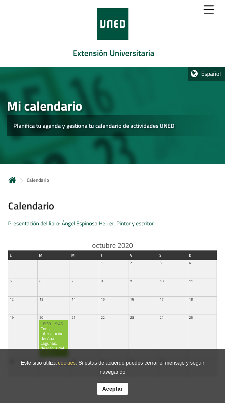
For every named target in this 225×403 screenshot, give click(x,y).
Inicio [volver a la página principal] (12, 180)
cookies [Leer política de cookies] (66, 365)
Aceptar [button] (112, 390)
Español (211, 73)
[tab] (112, 33)
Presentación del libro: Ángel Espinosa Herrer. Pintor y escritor (81, 223)
